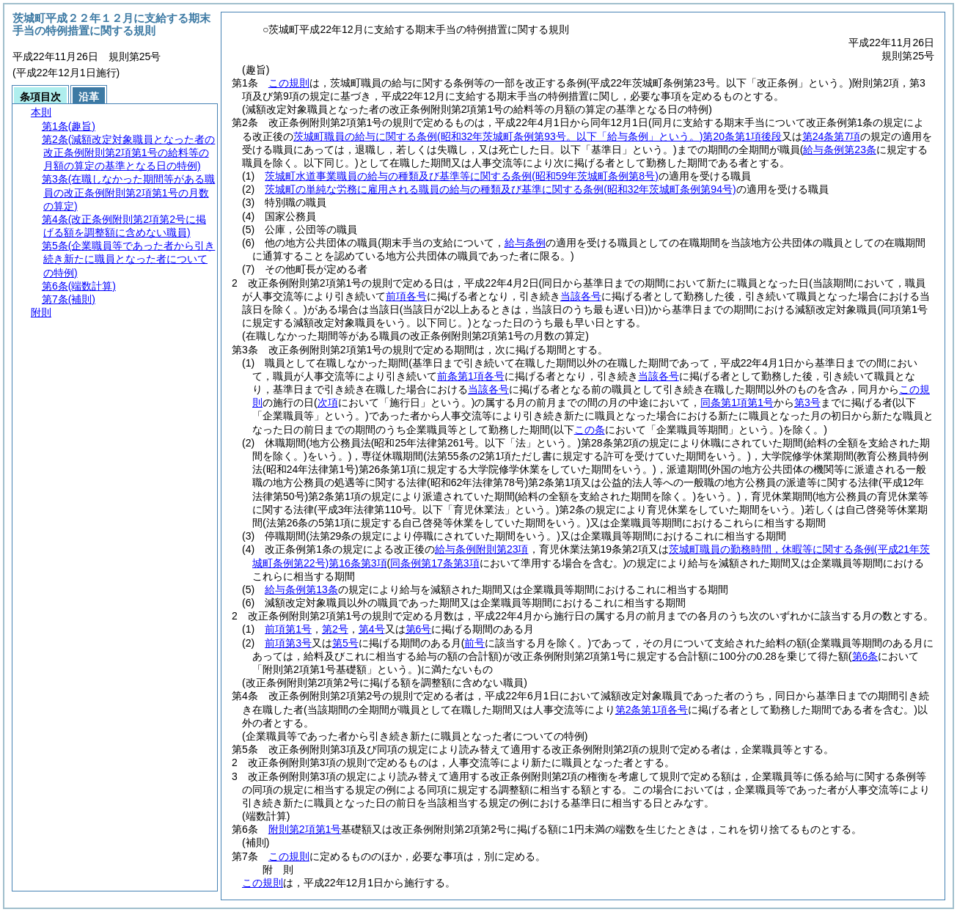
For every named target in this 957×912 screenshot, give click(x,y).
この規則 (288, 83)
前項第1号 (288, 629)
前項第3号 (288, 643)
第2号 (335, 629)
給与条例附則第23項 (482, 549)
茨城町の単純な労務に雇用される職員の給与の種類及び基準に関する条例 (500, 189)
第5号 (345, 643)
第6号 (419, 629)
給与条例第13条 (301, 589)
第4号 (372, 629)
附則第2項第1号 (305, 829)
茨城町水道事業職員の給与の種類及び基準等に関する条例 (462, 176)
